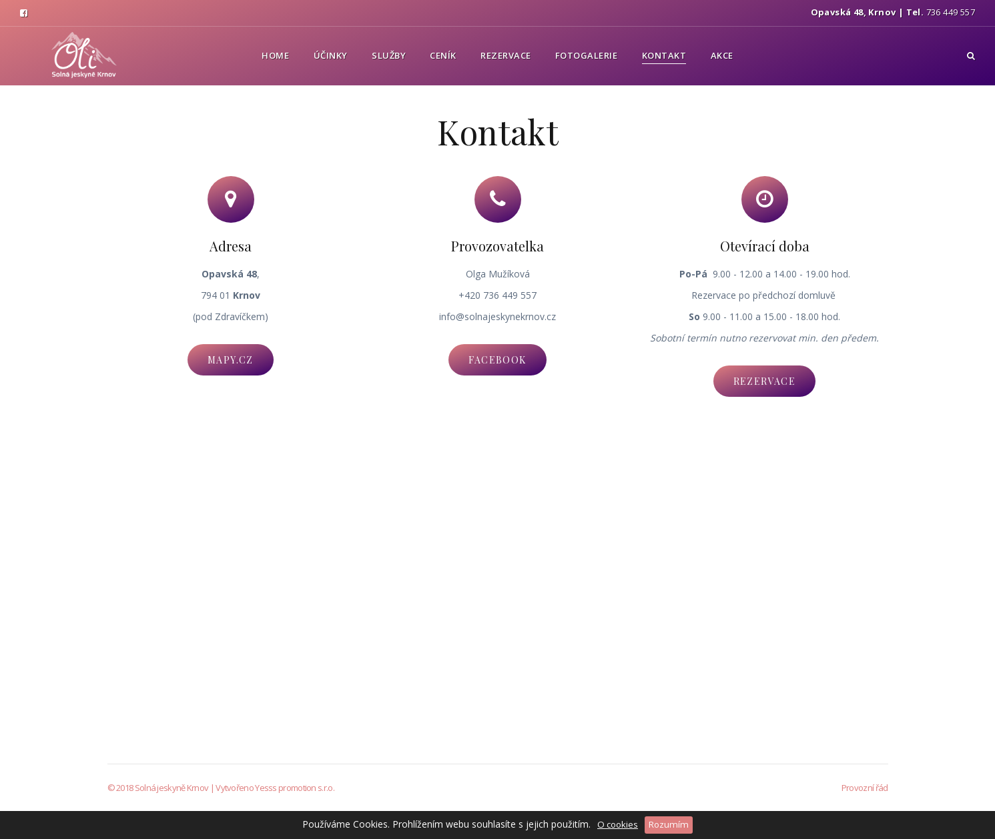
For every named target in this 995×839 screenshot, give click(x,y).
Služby (389, 55)
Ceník (443, 55)
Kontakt (664, 55)
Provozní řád (865, 788)
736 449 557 (950, 12)
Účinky (331, 55)
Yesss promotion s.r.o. (294, 788)
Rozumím (669, 824)
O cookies (617, 824)
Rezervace (505, 55)
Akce (722, 55)
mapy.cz (231, 359)
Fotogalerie (586, 55)
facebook (497, 359)
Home (275, 55)
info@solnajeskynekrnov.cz (497, 316)
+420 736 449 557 (497, 295)
